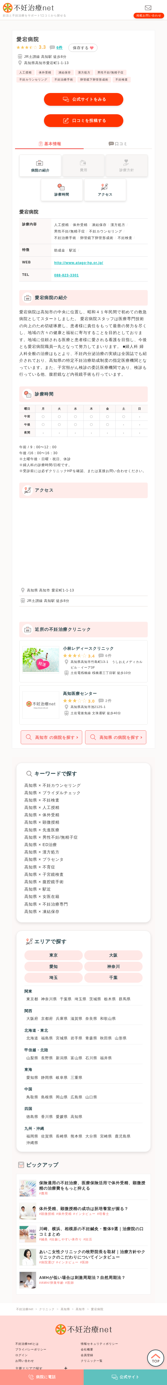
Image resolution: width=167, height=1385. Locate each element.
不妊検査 (121, 79)
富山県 (77, 1058)
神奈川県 (49, 999)
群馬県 (125, 999)
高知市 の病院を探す (49, 737)
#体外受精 (64, 1213)
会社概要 (87, 1349)
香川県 (47, 1117)
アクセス (105, 189)
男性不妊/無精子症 (111, 72)
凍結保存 (64, 72)
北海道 (32, 1038)
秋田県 (106, 1038)
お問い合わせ (24, 1360)
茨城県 (95, 999)
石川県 (91, 1058)
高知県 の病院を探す (113, 737)
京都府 (47, 1018)
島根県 (47, 1097)
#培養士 (103, 1213)
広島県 (77, 1097)
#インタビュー (84, 1213)
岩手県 (77, 1038)
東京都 (32, 999)
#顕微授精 (47, 1213)
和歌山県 (108, 1018)
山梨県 (32, 1058)
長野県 (47, 1058)
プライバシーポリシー (30, 1349)
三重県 (77, 1077)
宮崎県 (106, 1136)
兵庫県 (62, 1018)
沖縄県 (32, 1143)
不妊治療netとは (27, 1343)
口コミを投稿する (83, 121)
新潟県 (62, 1058)
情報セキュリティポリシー (99, 1343)
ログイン (21, 1355)
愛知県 (32, 1077)
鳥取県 (32, 1097)
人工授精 (25, 72)
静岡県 (47, 1077)
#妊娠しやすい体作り (65, 1239)
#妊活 (87, 1239)
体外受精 (45, 72)
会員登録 (87, 1355)
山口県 (91, 1097)
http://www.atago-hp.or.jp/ (78, 263)
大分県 (91, 1136)
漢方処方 (84, 72)
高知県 (77, 1117)
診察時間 (61, 189)
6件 (59, 47)
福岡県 (32, 1136)
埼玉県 (80, 999)
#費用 (43, 1193)
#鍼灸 (43, 1239)
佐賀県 (47, 1136)
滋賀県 (77, 1018)
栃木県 (110, 999)
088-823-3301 (66, 275)
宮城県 (62, 1038)
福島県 (47, 1038)
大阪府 (32, 1018)
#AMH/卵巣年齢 (51, 1282)
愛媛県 (62, 1117)
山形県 (121, 1038)
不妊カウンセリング (33, 79)
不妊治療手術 (63, 79)
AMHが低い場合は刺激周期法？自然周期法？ (82, 1277)
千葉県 (66, 999)
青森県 (91, 1038)
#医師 (84, 1262)
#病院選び (47, 1262)
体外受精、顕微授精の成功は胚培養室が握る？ (83, 1208)
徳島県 (32, 1117)
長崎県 (62, 1136)
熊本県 (77, 1136)
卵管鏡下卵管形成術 (94, 79)
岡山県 (62, 1097)
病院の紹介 (40, 165)
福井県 (106, 1058)
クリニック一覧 (92, 1360)
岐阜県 (62, 1077)
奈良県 (91, 1018)
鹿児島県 (123, 1136)
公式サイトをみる (83, 99)
